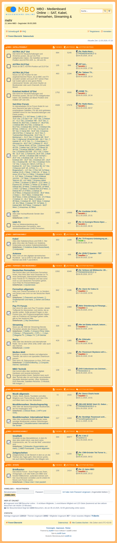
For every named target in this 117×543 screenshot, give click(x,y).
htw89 (80, 241)
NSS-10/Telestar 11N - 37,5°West (36, 197)
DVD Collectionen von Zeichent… (93, 369)
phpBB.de (68, 536)
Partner (68, 528)
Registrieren (22, 489)
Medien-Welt (19, 352)
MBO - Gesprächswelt (17, 431)
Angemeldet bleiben (101, 492)
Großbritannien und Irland (29, 299)
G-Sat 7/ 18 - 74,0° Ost (31, 119)
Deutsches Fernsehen (24, 270)
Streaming (18, 325)
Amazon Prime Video (40, 331)
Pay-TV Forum (20, 306)
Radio (15, 339)
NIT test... (83, 64)
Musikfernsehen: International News (31, 417)
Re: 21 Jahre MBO (86, 469)
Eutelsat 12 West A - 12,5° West (33, 183)
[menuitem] (23, 32)
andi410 (81, 438)
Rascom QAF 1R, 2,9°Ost (24, 168)
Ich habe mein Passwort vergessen (76, 492)
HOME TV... (83, 91)
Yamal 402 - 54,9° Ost (29, 131)
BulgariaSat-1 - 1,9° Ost (28, 169)
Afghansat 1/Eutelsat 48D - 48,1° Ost (32, 139)
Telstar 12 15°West (38, 185)
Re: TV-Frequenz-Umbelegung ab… (94, 239)
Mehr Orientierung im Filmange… (93, 306)
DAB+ (26, 348)
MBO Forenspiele (26, 448)
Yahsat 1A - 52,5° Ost (33, 133)
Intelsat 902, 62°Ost (29, 127)
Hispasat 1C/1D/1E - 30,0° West (35, 193)
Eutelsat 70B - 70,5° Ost (35, 121)
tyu (79, 455)
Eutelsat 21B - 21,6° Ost (31, 158)
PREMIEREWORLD (86, 54)
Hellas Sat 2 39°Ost (28, 147)
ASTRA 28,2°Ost (21, 72)
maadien (82, 255)
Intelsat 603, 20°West (39, 187)
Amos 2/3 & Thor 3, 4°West (31, 173)
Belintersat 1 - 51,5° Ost (29, 136)
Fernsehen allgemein (23, 289)
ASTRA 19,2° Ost (21, 52)
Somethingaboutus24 (86, 419)
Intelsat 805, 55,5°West (30, 204)
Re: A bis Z (83, 436)
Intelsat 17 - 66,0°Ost (39, 123)
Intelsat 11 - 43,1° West (23, 199)
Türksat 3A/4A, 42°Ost (26, 145)
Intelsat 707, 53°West (34, 203)
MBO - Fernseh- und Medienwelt (22, 266)
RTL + (38, 333)
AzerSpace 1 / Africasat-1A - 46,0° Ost (30, 142)
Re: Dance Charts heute (89, 394)
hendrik (81, 66)
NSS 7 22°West (20, 189)
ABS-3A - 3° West (39, 172)
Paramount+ (28, 333)
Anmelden (9, 489)
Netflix (26, 331)
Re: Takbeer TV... (86, 72)
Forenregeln (50, 528)
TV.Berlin (95, 516)
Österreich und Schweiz (33, 298)
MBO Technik (19, 369)
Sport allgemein (42, 448)
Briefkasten (18, 469)
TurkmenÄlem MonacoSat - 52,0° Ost (29, 134)
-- (32, 141)
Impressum (60, 528)
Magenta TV (18, 335)
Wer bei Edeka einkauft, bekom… (93, 325)
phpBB (51, 531)
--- (38, 168)
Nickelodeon (83, 371)
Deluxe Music (29, 411)
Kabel (15, 239)
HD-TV (16, 211)
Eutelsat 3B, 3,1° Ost (40, 166)
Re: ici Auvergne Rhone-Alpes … (93, 222)
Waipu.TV (30, 335)
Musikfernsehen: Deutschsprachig (30, 404)
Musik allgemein (21, 394)
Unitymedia (18, 249)
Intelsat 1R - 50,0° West (30, 201)
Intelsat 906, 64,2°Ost (22, 125)
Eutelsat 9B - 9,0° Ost (25, 162)
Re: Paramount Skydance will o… (93, 352)
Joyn (45, 333)
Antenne (17, 253)
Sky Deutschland (31, 320)
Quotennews (29, 285)
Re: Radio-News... (86, 52)
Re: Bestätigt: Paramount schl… (92, 417)
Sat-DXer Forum (21, 104)
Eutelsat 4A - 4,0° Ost (29, 165)
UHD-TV (17, 222)
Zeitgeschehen (20, 453)
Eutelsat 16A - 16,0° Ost (29, 159)
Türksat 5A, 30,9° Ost (34, 154)
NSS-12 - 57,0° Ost (27, 129)
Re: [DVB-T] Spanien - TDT (90, 253)
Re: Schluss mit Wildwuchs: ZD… (93, 270)
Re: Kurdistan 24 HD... (88, 211)
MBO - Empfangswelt (17, 234)
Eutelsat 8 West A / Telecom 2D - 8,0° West (29, 179)
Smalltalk (17, 436)
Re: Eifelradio (84, 339)
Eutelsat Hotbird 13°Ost (24, 91)
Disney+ (17, 333)
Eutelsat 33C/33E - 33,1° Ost (28, 152)
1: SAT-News (29, 117)
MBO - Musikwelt (15, 389)
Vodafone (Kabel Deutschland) (36, 247)
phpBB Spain (61, 533)
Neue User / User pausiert (34, 482)
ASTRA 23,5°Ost (21, 64)
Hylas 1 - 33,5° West (22, 195)
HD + (26, 218)
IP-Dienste (41, 335)
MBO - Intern (13, 465)
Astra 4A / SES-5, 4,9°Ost (31, 164)
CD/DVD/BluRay (30, 363)
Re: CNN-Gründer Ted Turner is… (93, 453)
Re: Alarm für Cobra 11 (88, 289)
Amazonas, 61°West (27, 207)
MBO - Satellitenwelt (17, 47)
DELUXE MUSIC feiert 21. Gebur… (93, 404)
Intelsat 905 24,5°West (38, 189)
